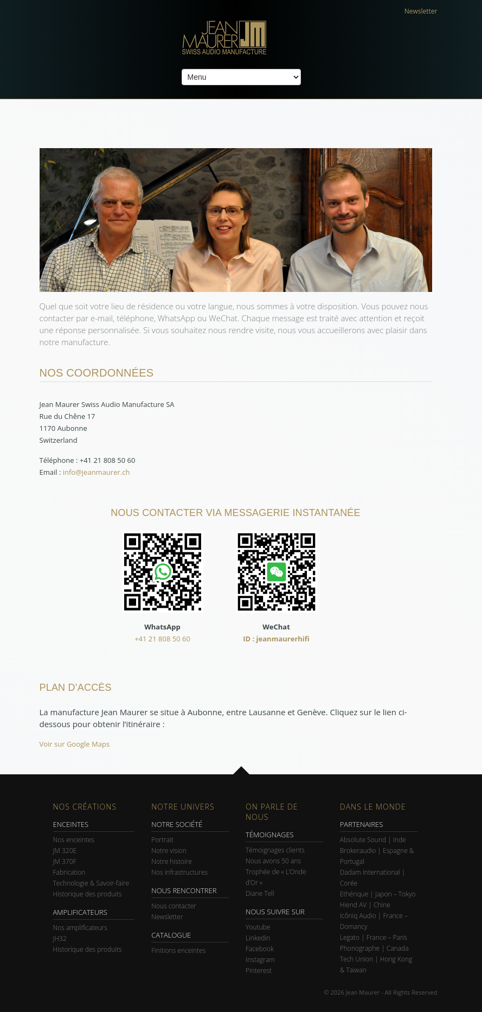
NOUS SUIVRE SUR (275, 911)
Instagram (260, 959)
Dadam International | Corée (372, 878)
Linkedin (258, 938)
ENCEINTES (71, 824)
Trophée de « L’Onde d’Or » (276, 877)
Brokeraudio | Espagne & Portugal (377, 856)
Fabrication (69, 872)
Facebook (260, 948)
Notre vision (169, 850)
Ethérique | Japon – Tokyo (378, 894)
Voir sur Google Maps (75, 744)
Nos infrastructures (179, 872)
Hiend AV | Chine (365, 904)
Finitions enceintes (178, 950)
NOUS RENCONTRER (183, 890)
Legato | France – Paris (373, 937)
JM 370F (64, 861)
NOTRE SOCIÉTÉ (176, 824)
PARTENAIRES (361, 824)
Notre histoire (171, 861)
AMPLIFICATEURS (80, 912)
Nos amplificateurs (80, 927)
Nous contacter (173, 906)
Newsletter (421, 11)
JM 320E (65, 850)
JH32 (60, 938)
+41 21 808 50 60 (162, 639)
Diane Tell (260, 893)
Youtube (258, 927)
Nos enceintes (73, 839)
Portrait (162, 839)
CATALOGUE (171, 935)
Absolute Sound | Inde (373, 839)
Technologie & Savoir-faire (91, 883)
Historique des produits (87, 894)
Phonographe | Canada (374, 948)
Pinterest (259, 970)
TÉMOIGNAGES (270, 834)
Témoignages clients (275, 850)
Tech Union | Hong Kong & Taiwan (376, 964)
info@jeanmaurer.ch (96, 472)
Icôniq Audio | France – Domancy (374, 921)
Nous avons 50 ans (273, 860)
